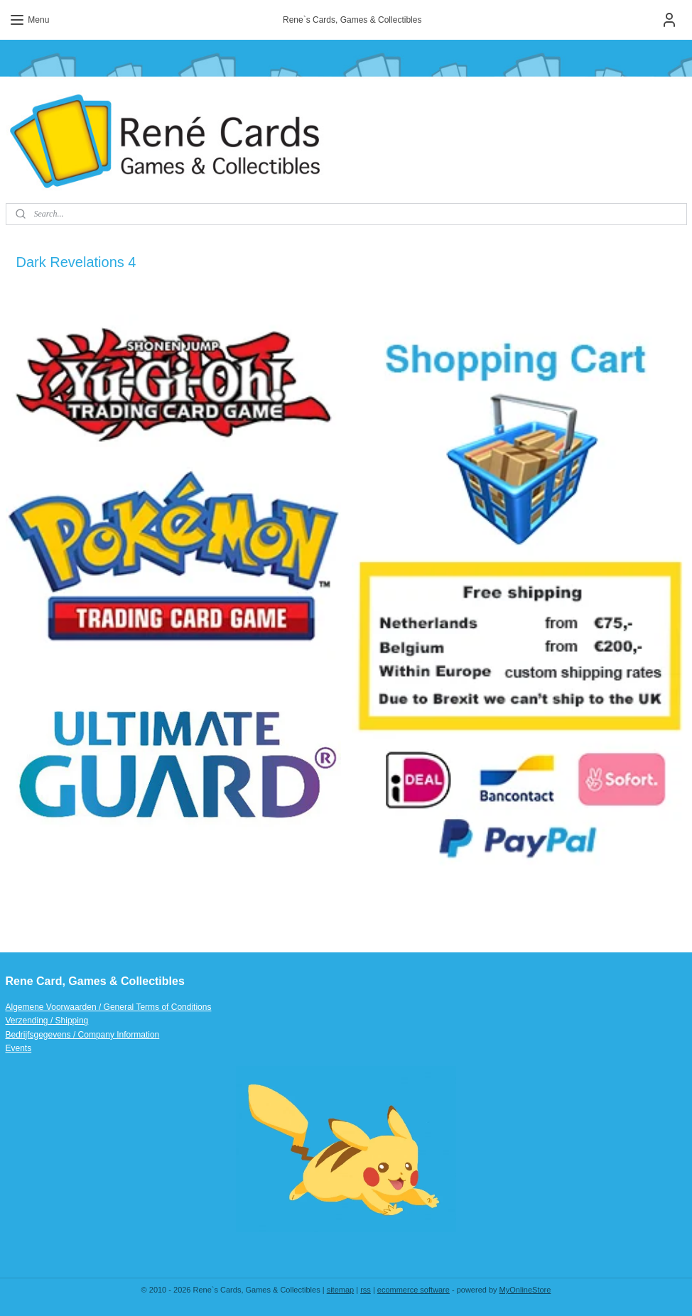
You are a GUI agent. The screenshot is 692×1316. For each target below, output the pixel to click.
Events (19, 1048)
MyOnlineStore (525, 1289)
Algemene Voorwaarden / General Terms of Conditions (109, 1007)
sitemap (341, 1289)
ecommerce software (413, 1289)
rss (365, 1289)
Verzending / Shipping (47, 1021)
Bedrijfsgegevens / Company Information (83, 1035)
